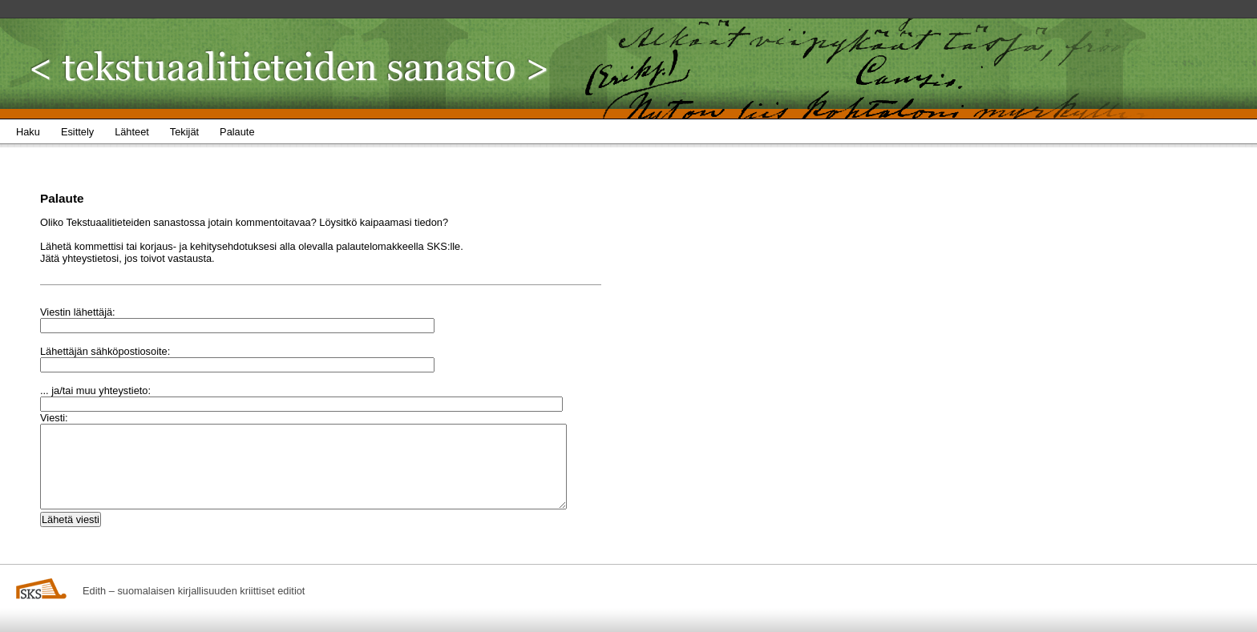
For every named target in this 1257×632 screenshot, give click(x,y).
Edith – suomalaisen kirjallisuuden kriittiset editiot (194, 591)
